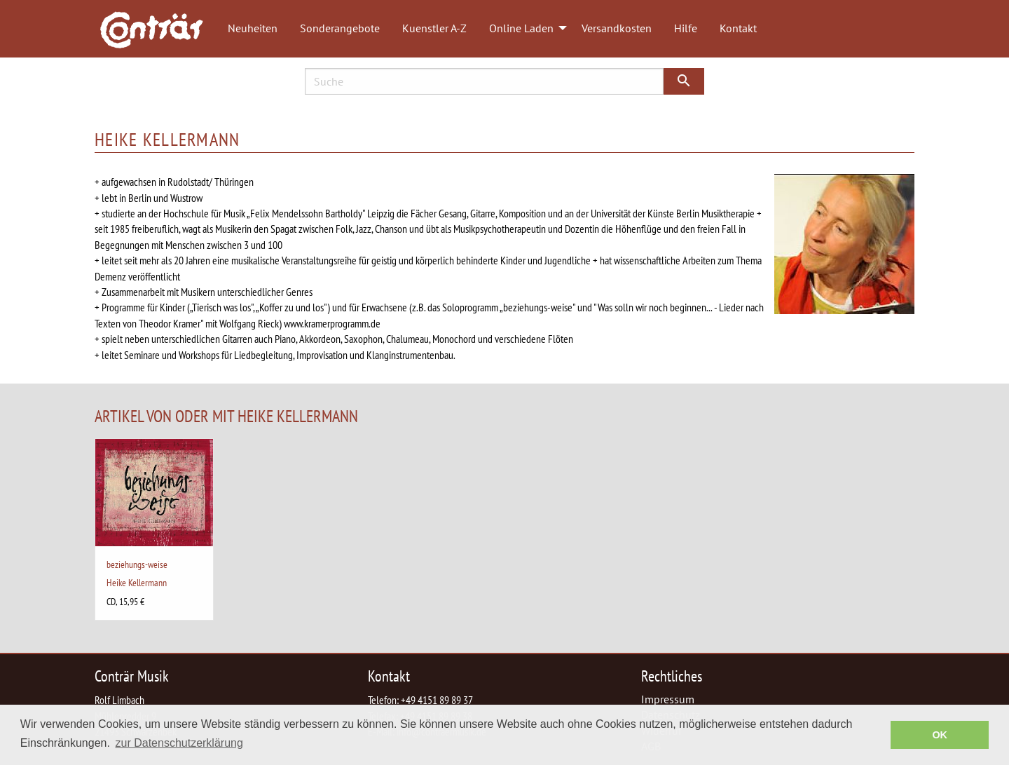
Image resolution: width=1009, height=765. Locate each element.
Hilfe (685, 28)
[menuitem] (158, 28)
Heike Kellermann (137, 582)
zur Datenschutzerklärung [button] (179, 743)
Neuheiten (252, 28)
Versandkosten (617, 28)
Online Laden (521, 28)
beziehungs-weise (137, 564)
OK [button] (939, 734)
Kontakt (738, 28)
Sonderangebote (340, 28)
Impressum (667, 699)
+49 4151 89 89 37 (437, 700)
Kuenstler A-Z (434, 28)
